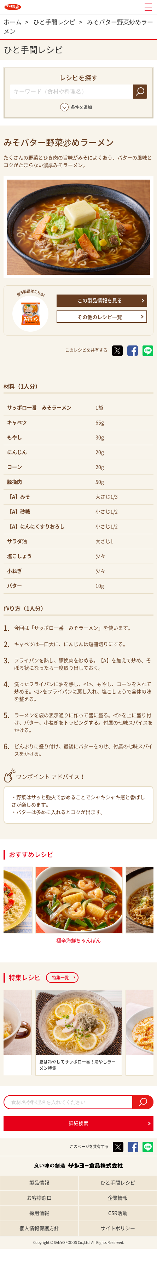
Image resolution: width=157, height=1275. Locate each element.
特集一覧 (60, 978)
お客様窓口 (39, 1197)
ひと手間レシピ (117, 1182)
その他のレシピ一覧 (99, 317)
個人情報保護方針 (39, 1228)
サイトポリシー (117, 1228)
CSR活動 (117, 1213)
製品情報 (39, 1182)
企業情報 (118, 1197)
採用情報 (39, 1213)
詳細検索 (78, 1123)
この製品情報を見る (99, 300)
